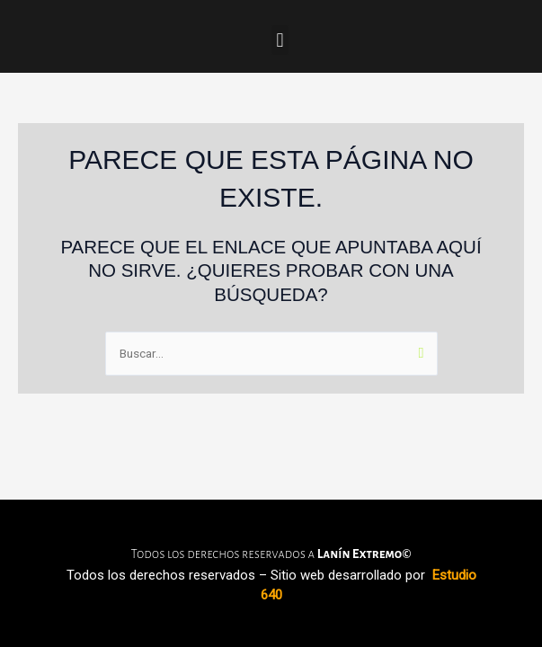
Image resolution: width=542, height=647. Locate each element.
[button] (280, 40)
